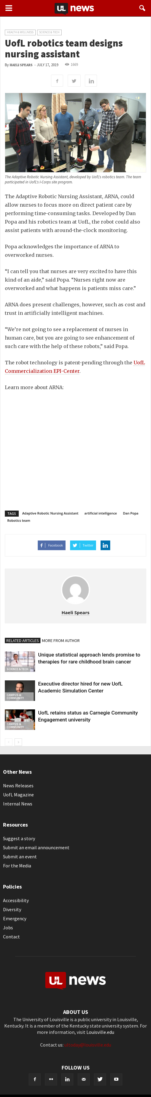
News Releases (18, 785)
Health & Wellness (20, 32)
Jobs (8, 927)
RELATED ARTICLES (22, 640)
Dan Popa (130, 513)
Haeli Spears (21, 65)
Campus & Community (15, 696)
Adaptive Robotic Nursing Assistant (50, 513)
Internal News (17, 804)
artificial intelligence (101, 513)
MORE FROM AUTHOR (61, 640)
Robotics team (18, 520)
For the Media (17, 866)
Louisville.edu (100, 1032)
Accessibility (16, 900)
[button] (142, 8)
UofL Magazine (18, 795)
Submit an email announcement (36, 847)
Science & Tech (49, 32)
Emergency (14, 918)
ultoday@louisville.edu (87, 1045)
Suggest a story (19, 838)
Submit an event (20, 856)
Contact (11, 937)
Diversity (12, 909)
